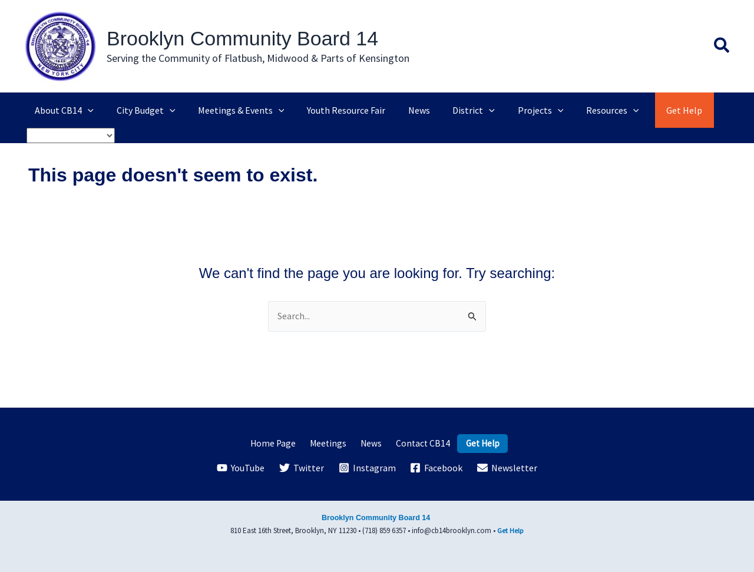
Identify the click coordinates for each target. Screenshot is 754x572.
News (370, 443)
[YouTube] (241, 467)
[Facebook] (436, 467)
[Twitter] (301, 467)
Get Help (475, 443)
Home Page (279, 443)
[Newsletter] (507, 467)
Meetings (331, 443)
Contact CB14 (418, 443)
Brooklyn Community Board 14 (242, 38)
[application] (86, 110)
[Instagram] (367, 467)
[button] (722, 46)
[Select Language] (71, 135)
